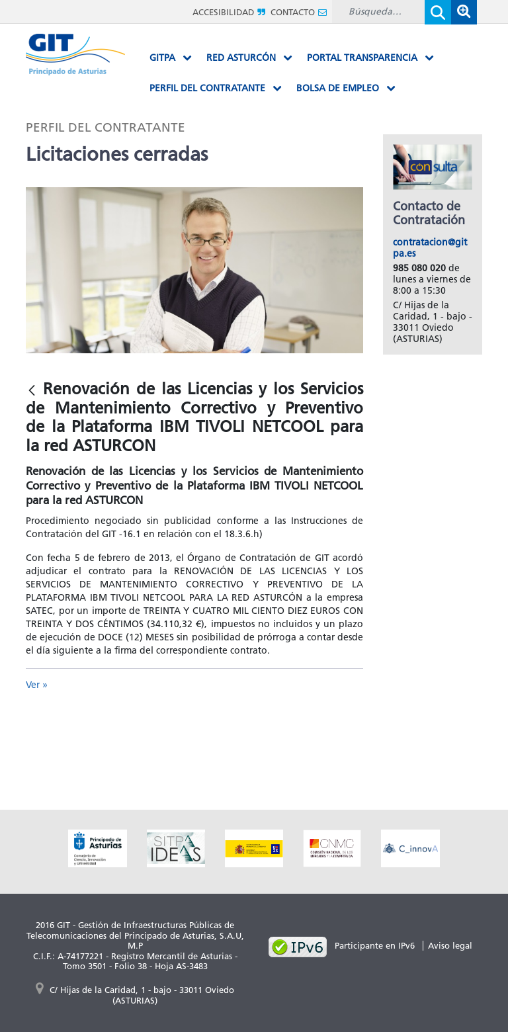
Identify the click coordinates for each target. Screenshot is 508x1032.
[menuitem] (170, 58)
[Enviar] (438, 12)
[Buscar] (378, 11)
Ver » (37, 685)
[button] (463, 12)
